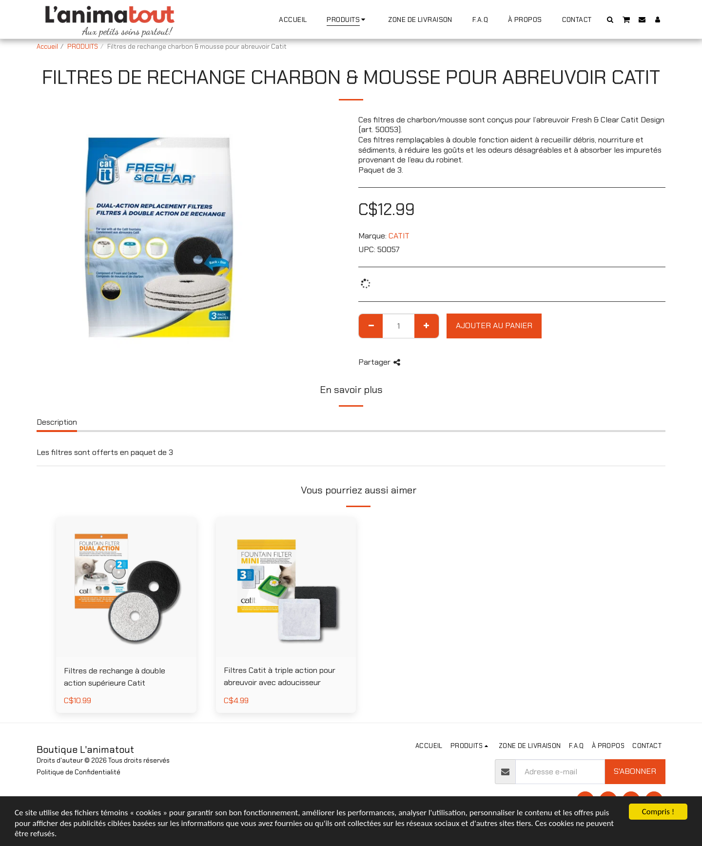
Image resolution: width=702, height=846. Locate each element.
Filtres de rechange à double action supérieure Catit (114, 677)
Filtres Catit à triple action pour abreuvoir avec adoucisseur (279, 676)
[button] (610, 19)
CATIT (399, 236)
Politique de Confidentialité (78, 772)
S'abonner (635, 771)
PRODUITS (82, 46)
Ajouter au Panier (494, 325)
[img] (286, 587)
